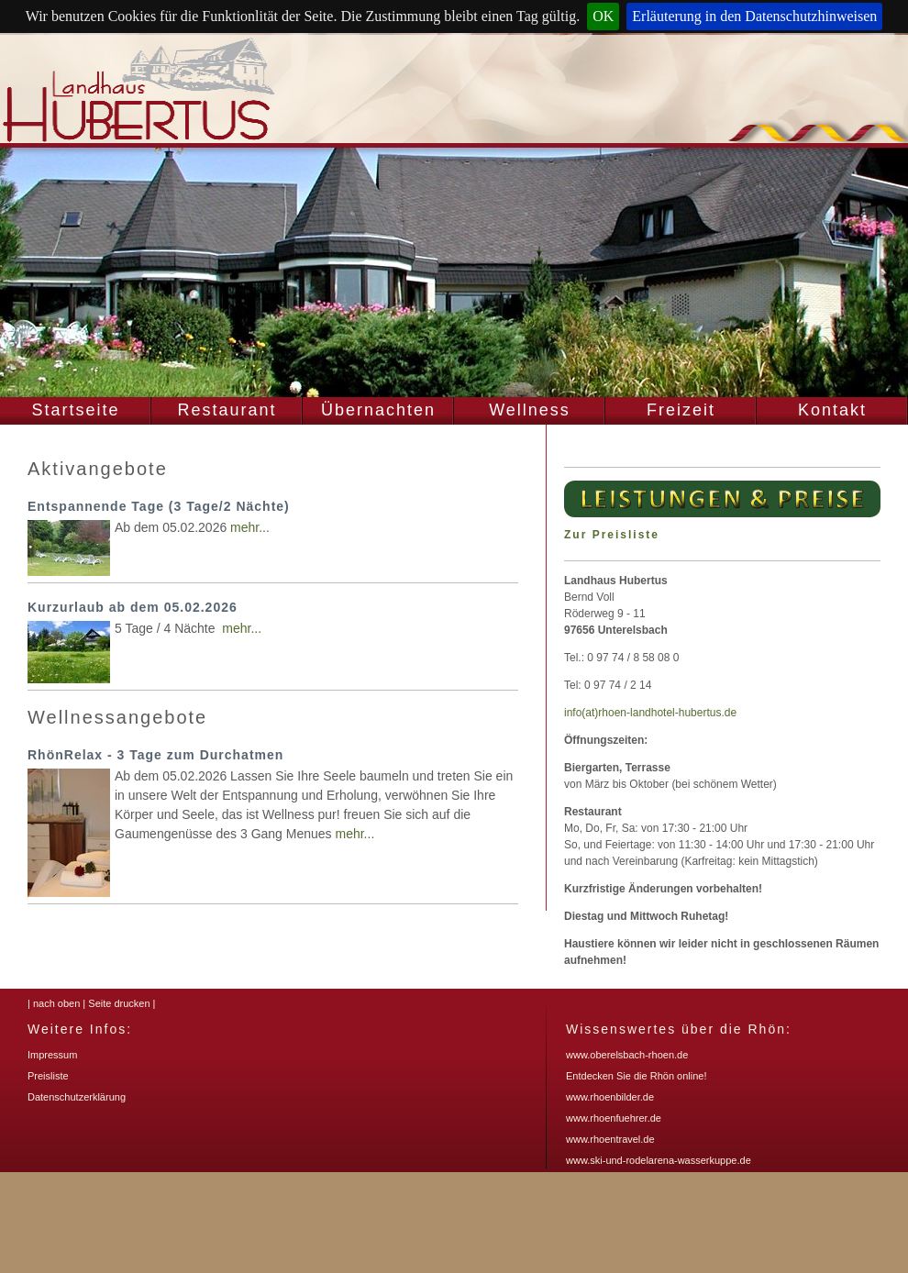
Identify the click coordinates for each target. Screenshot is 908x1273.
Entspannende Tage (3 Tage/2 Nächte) (159, 506)
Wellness (529, 410)
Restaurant (226, 410)
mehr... (250, 527)
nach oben (56, 1003)
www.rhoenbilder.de (610, 1096)
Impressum (52, 1054)
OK (603, 16)
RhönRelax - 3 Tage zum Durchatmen (155, 754)
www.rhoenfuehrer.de (613, 1118)
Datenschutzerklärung (77, 1096)
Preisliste (48, 1075)
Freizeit (681, 410)
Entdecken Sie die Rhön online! (636, 1075)
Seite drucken (118, 1003)
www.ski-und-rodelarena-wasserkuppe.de (658, 1160)
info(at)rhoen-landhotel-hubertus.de (650, 712)
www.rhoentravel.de (610, 1139)
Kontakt (832, 410)
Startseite (75, 410)
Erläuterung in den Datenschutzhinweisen (754, 16)
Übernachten (378, 410)
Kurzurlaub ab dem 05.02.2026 (133, 607)
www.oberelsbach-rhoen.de (627, 1054)
